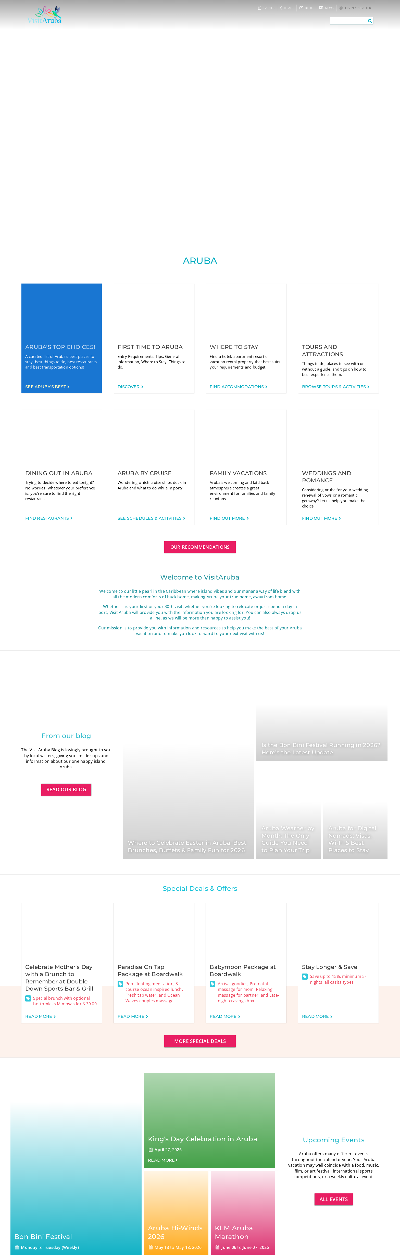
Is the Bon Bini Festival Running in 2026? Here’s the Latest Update (321, 749)
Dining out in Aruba (58, 473)
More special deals (200, 1041)
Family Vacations (238, 473)
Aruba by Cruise (145, 473)
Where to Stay (234, 347)
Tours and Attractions (322, 351)
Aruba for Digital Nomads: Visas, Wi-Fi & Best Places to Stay (352, 839)
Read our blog (66, 789)
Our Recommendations (200, 547)
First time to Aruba (150, 347)
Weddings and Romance (326, 477)
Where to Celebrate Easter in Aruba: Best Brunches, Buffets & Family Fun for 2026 (187, 846)
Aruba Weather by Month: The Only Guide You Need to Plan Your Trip (287, 839)
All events (334, 1199)
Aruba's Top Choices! (60, 347)
